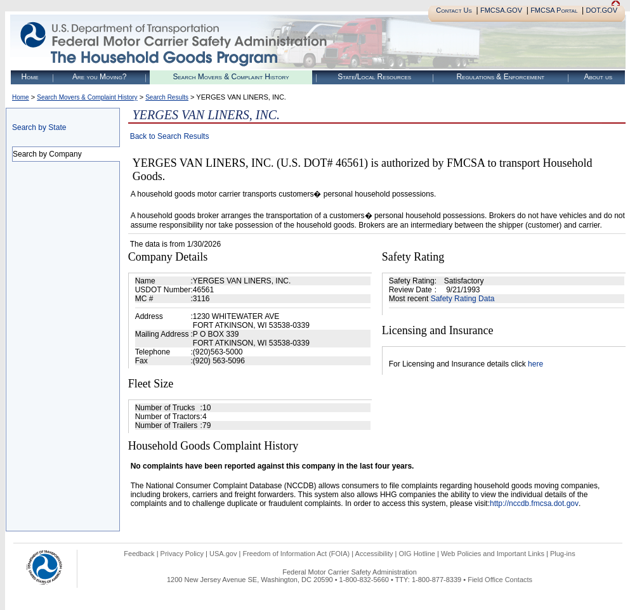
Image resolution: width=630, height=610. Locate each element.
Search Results (166, 97)
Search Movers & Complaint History (231, 76)
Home (30, 76)
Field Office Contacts (500, 579)
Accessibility (374, 553)
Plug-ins (562, 553)
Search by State (39, 127)
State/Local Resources (374, 76)
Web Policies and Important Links (492, 553)
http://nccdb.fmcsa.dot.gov (534, 503)
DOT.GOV (601, 10)
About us (598, 76)
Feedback (139, 553)
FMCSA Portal (553, 10)
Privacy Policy (182, 553)
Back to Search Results (169, 136)
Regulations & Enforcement (500, 76)
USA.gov (223, 553)
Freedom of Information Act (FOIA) (296, 553)
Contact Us (454, 10)
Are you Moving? (99, 76)
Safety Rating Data (463, 298)
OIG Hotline (416, 553)
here (535, 364)
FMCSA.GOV (501, 10)
